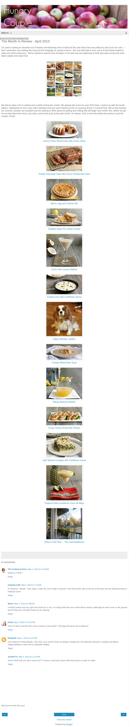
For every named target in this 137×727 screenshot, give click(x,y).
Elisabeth (12, 638)
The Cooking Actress (17, 569)
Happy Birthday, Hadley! (64, 339)
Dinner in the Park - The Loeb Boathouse (64, 542)
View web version (64, 720)
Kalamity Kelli (14, 585)
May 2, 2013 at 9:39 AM (24, 604)
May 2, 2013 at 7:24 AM (31, 585)
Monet (10, 604)
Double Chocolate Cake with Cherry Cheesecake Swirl (64, 174)
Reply (10, 577)
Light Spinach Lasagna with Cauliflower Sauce (64, 460)
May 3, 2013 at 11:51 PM (29, 657)
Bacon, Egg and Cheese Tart (64, 203)
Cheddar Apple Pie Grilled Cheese (64, 229)
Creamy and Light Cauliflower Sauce (64, 297)
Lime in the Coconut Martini (64, 269)
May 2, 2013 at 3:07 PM (27, 638)
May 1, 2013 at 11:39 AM (38, 569)
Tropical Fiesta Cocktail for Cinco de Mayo (64, 503)
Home (64, 714)
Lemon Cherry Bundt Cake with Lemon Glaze (64, 141)
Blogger (69, 724)
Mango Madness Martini (64, 402)
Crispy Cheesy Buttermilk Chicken (64, 428)
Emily (10, 622)
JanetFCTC (13, 657)
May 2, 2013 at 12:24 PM (24, 622)
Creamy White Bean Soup (64, 362)
